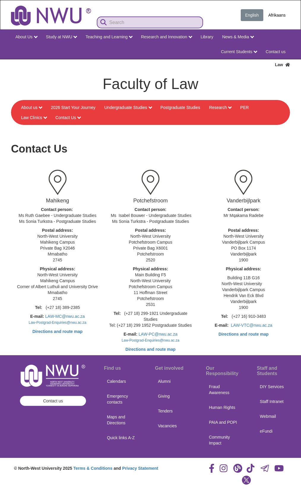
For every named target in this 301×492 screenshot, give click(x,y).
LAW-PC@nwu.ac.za (158, 334)
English (252, 15)
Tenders (165, 411)
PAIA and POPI (223, 422)
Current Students (239, 51)
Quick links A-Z (120, 437)
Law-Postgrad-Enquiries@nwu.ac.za (57, 322)
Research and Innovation (166, 36)
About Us (26, 36)
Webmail (268, 416)
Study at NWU (61, 36)
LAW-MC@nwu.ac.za (65, 316)
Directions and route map (57, 331)
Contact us (276, 51)
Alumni (164, 381)
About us (31, 107)
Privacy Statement (140, 468)
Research (220, 107)
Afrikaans (277, 15)
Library (207, 36)
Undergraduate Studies (128, 107)
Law (282, 64)
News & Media (238, 36)
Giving (164, 396)
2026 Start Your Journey (73, 107)
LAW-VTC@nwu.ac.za (251, 325)
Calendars (116, 381)
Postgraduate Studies (180, 107)
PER (244, 107)
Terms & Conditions (93, 468)
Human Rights (222, 407)
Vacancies (167, 425)
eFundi (266, 431)
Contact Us (68, 117)
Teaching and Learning (109, 36)
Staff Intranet (271, 401)
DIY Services (272, 386)
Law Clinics (34, 117)
